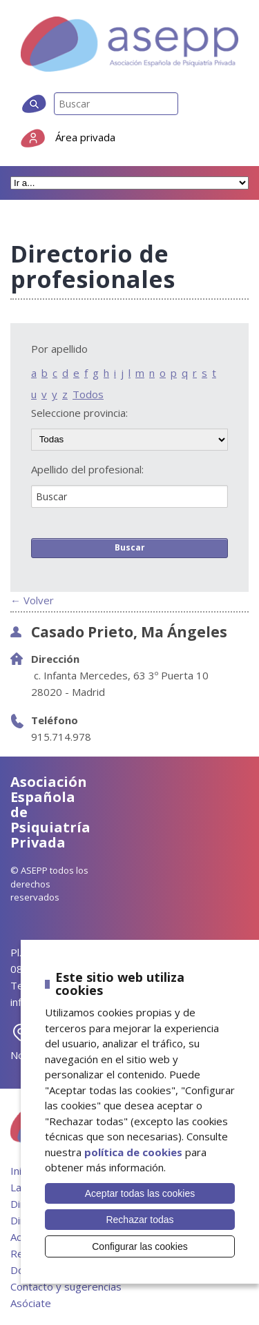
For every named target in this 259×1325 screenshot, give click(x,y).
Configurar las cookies (140, 1246)
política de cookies (133, 1152)
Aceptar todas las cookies (140, 1193)
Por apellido (59, 349)
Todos (88, 394)
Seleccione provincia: (79, 413)
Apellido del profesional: (87, 469)
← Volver (32, 600)
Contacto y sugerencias (66, 1286)
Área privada (85, 137)
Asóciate (30, 1303)
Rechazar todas (139, 1219)
